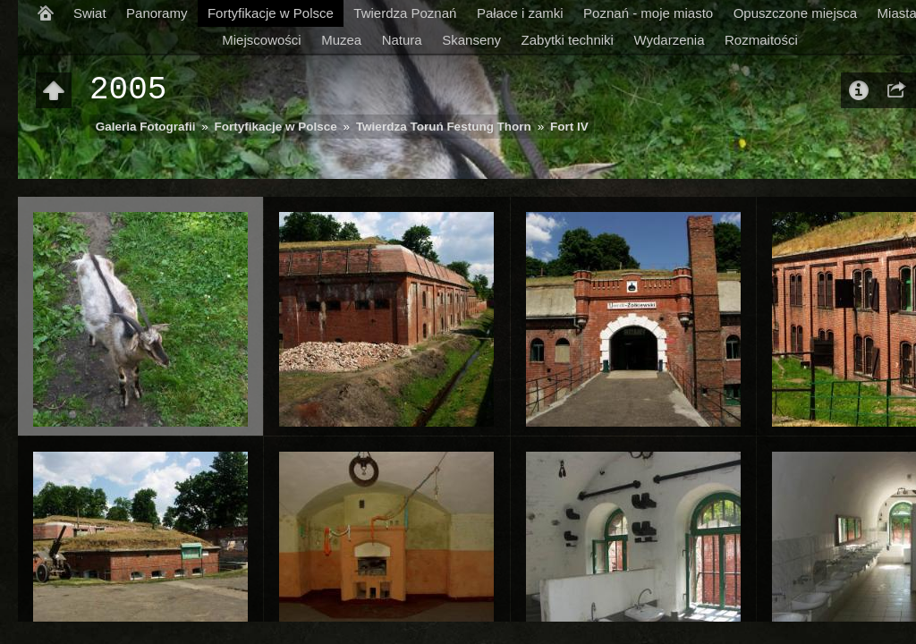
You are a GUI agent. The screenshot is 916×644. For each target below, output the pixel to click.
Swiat (89, 13)
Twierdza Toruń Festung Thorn (443, 126)
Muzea (341, 39)
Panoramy (156, 13)
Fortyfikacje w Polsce (271, 13)
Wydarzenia (668, 39)
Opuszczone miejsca (795, 13)
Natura (402, 39)
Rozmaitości (761, 39)
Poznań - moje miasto (648, 13)
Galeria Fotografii (146, 126)
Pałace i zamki (520, 13)
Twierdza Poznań (404, 13)
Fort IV (569, 126)
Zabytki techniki (568, 39)
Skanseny (471, 39)
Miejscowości (261, 39)
